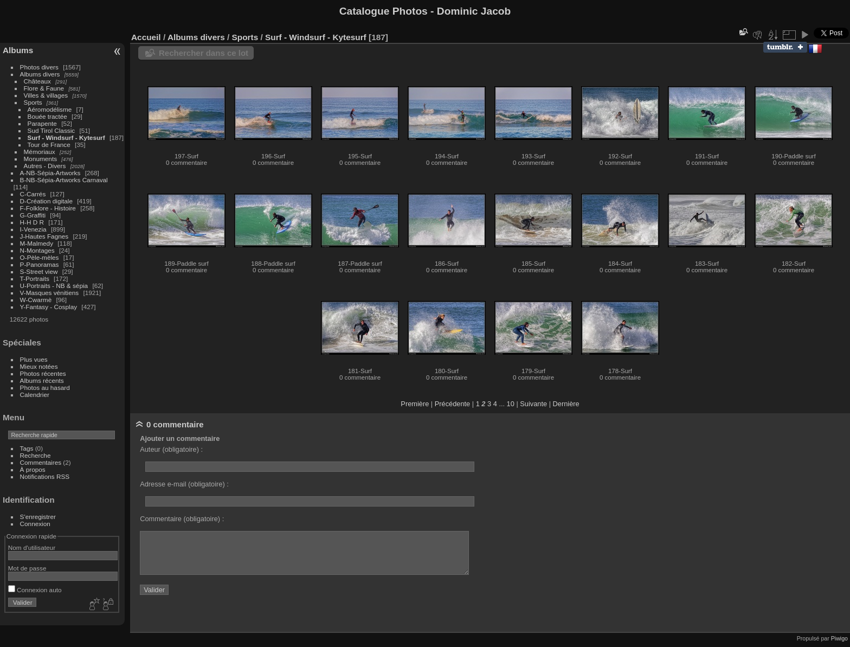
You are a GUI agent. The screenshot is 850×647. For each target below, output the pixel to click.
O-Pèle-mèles (39, 257)
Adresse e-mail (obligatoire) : (184, 484)
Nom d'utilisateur (31, 547)
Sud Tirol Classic (51, 130)
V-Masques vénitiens (49, 292)
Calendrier (34, 394)
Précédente (452, 404)
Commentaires (41, 462)
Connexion (35, 523)
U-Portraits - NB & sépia (54, 285)
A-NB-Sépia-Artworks (50, 172)
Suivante (533, 404)
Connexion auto (35, 589)
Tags (27, 448)
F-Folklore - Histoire (48, 208)
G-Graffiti (33, 215)
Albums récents (42, 380)
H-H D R (32, 222)
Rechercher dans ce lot (203, 52)
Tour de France (49, 144)
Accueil (146, 37)
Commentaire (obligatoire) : (182, 519)
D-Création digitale (46, 200)
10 (510, 404)
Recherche (35, 455)
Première (415, 404)
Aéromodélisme (50, 109)
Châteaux (37, 81)
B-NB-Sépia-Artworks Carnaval (64, 179)
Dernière (566, 404)
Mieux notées (39, 366)
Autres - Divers (45, 165)
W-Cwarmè (36, 299)
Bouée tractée (47, 116)
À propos (33, 469)
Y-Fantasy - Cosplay (49, 306)
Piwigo (839, 638)
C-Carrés (33, 193)
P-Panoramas (39, 264)
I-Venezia (33, 229)
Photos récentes (43, 373)
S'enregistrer (38, 516)
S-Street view (39, 271)
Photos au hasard (45, 387)
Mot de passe (27, 568)
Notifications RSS (45, 476)
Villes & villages (46, 95)
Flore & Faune (44, 88)
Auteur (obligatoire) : (171, 449)
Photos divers (39, 67)
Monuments (40, 158)
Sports (33, 102)
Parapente (42, 123)
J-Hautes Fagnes (44, 236)
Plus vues (34, 359)
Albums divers (40, 74)
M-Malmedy (36, 243)
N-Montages (37, 250)
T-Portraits (34, 278)
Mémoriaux (39, 151)
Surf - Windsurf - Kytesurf (66, 137)
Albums (18, 50)
